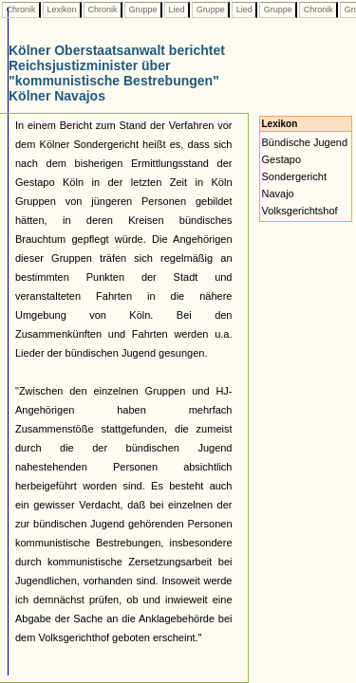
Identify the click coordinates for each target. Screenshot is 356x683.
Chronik (21, 9)
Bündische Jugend (305, 142)
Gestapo (282, 159)
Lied (176, 9)
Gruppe (142, 9)
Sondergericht (295, 176)
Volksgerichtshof (300, 210)
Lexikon (62, 9)
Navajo (278, 193)
